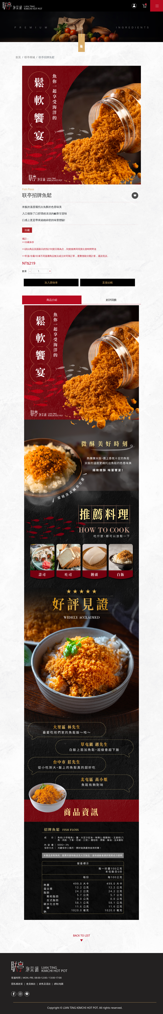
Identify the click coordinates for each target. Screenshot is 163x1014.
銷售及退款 (45, 983)
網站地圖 (58, 983)
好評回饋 (111, 300)
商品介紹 (52, 300)
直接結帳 (107, 282)
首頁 (18, 57)
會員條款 (30, 983)
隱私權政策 (17, 983)
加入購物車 (51, 282)
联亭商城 (29, 57)
